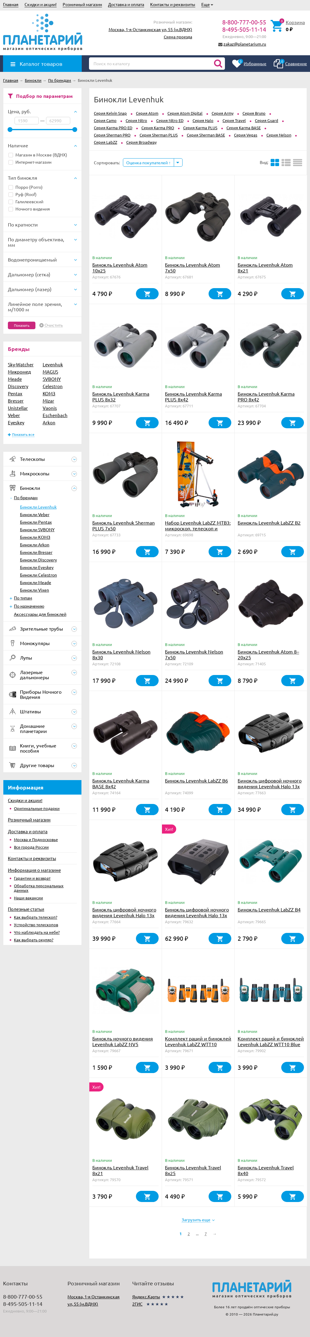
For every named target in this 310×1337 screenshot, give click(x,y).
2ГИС (137, 1303)
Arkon (49, 422)
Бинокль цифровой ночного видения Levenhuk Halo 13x (270, 783)
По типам (23, 597)
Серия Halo (203, 120)
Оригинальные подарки (37, 808)
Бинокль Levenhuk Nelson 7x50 (194, 654)
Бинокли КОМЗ (35, 537)
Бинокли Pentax (36, 522)
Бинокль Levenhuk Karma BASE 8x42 (120, 783)
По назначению (29, 606)
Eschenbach (55, 415)
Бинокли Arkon (34, 544)
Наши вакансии (28, 897)
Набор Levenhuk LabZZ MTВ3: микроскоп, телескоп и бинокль (198, 528)
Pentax (15, 393)
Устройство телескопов (36, 924)
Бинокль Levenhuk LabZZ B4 (269, 909)
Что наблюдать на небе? (37, 932)
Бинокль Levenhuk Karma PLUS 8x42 (193, 396)
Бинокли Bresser (36, 552)
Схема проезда (178, 36)
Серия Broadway (141, 142)
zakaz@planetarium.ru (244, 44)
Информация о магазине (34, 870)
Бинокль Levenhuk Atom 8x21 (265, 267)
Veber (14, 415)
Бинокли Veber (34, 514)
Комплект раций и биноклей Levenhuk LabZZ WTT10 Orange (198, 1044)
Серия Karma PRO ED (113, 127)
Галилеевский (25, 201)
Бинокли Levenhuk (38, 506)
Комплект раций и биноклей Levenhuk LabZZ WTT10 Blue (271, 1041)
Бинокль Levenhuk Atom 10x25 (119, 267)
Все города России (31, 847)
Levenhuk (53, 364)
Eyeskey (16, 422)
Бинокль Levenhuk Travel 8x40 (266, 1170)
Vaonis (50, 408)
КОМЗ (49, 393)
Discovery (18, 386)
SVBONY (52, 379)
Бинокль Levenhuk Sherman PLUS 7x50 (123, 525)
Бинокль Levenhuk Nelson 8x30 (121, 654)
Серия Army (222, 113)
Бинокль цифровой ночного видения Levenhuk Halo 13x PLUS (197, 915)
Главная (10, 4)
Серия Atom (147, 113)
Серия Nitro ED (169, 120)
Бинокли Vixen (34, 590)
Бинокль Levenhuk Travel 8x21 (120, 1170)
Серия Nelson (278, 134)
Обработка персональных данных (39, 888)
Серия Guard (266, 120)
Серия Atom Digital (185, 113)
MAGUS (50, 371)
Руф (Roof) (22, 194)
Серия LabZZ (105, 142)
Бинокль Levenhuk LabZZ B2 (269, 522)
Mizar (48, 400)
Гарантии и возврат (32, 878)
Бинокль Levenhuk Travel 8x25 (193, 1170)
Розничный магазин (82, 4)
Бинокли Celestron (38, 574)
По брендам (26, 497)
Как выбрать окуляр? (33, 939)
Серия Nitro (136, 120)
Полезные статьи (26, 909)
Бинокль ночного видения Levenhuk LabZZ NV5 (122, 1041)
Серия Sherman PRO (112, 134)
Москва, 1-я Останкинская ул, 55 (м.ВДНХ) (150, 29)
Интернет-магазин (29, 162)
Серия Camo (105, 120)
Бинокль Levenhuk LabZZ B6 (196, 780)
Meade (15, 379)
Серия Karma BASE (243, 127)
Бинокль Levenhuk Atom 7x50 (192, 267)
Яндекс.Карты (146, 1296)
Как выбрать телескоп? (35, 917)
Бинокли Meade (35, 582)
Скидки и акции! (41, 4)
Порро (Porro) (25, 187)
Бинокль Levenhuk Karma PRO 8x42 (266, 396)
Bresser (16, 400)
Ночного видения (29, 208)
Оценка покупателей (148, 162)
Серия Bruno (253, 113)
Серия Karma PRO (157, 127)
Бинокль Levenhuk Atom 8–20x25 (268, 654)
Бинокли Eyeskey (37, 567)
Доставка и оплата (126, 4)
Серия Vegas (245, 134)
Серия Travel (234, 120)
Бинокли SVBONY (37, 529)
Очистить (54, 325)
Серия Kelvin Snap (110, 113)
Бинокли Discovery (38, 559)
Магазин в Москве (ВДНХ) (37, 154)
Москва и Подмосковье (36, 839)
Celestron (53, 386)
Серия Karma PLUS (200, 127)
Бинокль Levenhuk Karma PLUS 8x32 (120, 396)
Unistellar (18, 408)
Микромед (19, 371)
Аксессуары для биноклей (40, 614)
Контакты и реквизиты (172, 4)
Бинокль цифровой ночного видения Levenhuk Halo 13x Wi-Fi (124, 915)
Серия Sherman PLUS (159, 134)
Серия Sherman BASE (206, 134)
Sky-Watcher (21, 364)
